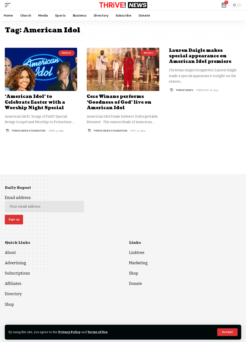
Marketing (138, 263)
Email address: (44, 203)
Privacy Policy (69, 332)
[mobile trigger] (9, 5)
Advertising (15, 263)
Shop (9, 304)
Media (66, 53)
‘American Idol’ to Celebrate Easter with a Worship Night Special (35, 102)
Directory (13, 294)
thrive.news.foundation (28, 130)
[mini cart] (224, 5)
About (10, 252)
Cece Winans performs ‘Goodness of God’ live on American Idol (119, 102)
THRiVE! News (184, 90)
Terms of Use (98, 332)
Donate (135, 284)
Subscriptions (17, 273)
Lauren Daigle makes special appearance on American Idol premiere (200, 56)
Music (148, 53)
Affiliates (13, 284)
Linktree (136, 252)
